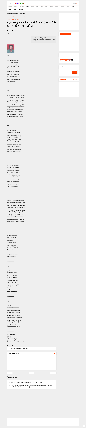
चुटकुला (10, 9)
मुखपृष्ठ (36, 421)
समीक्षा (68, 6)
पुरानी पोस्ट (53, 372)
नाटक (46, 6)
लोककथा (62, 6)
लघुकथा (15, 6)
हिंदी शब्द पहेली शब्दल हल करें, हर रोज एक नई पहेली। (18, 16)
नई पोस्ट (9, 372)
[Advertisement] (69, 21)
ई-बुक (15, 9)
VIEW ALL (75, 79)
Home (8, 19)
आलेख (32, 6)
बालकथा (10, 6)
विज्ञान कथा (21, 9)
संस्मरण (51, 6)
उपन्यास (56, 6)
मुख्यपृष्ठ (31, 372)
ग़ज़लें (37, 6)
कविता (27, 6)
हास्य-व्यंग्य (21, 6)
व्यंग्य (41, 6)
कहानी (73, 6)
